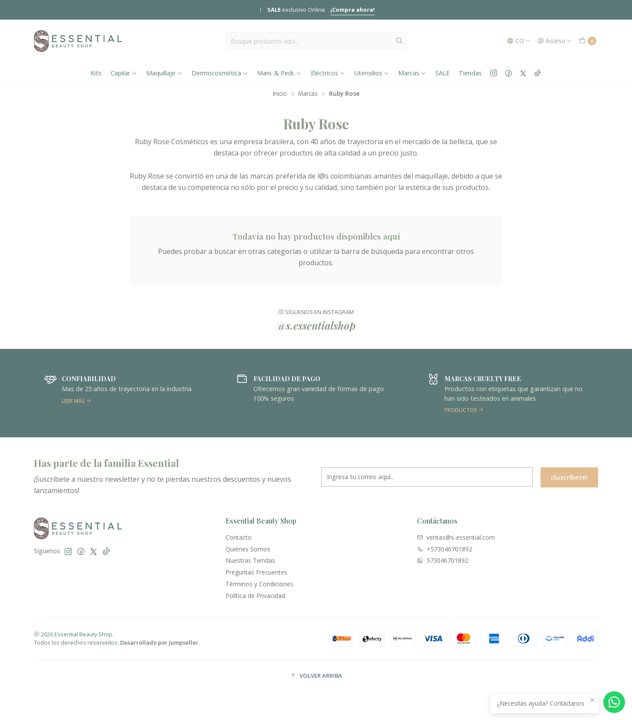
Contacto (238, 537)
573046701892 (442, 560)
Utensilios (371, 73)
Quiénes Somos (247, 549)
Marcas (412, 73)
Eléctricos (328, 73)
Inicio (280, 94)
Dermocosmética (220, 73)
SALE (442, 73)
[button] (316, 676)
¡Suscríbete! (569, 485)
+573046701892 (444, 549)
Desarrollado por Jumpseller (159, 642)
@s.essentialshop (316, 334)
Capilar (124, 73)
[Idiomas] (519, 41)
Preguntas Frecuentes (256, 572)
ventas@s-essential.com (456, 537)
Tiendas (470, 73)
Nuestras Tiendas (250, 560)
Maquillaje (164, 73)
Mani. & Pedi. (279, 73)
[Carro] (587, 41)
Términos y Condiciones (259, 584)
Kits (96, 73)
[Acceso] (554, 41)
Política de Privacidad (255, 596)
